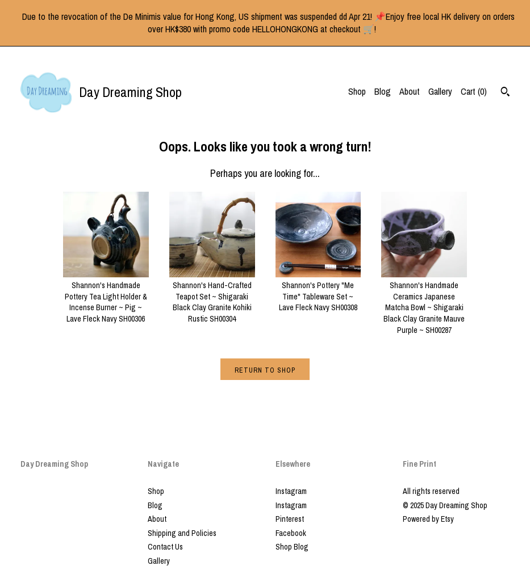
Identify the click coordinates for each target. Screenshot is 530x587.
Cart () (474, 91)
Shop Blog (292, 547)
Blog (382, 91)
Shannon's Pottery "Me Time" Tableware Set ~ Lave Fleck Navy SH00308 (318, 291)
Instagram (291, 491)
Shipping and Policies (182, 533)
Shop (357, 91)
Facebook (291, 533)
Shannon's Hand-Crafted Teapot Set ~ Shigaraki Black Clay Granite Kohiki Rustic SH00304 (212, 296)
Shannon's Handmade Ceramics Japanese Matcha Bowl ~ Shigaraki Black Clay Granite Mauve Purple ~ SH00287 (424, 302)
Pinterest (290, 519)
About (409, 91)
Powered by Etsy (428, 519)
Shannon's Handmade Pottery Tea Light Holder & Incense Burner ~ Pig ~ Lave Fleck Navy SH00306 (106, 296)
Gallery (440, 91)
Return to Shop (265, 370)
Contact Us (165, 547)
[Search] (505, 93)
